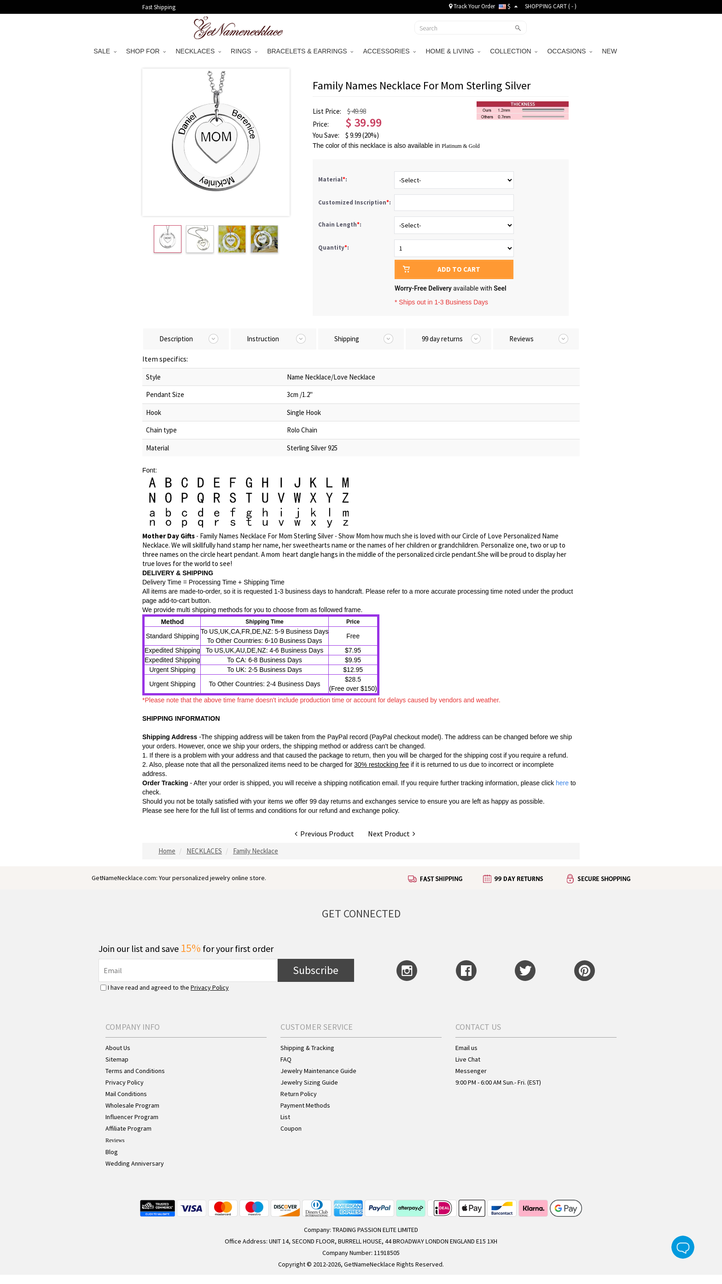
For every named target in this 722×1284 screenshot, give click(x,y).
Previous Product (324, 833)
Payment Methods (305, 1105)
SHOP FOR (146, 51)
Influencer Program (131, 1117)
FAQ (285, 1059)
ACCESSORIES (389, 51)
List (285, 1117)
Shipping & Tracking (307, 1048)
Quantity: (333, 247)
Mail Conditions (126, 1094)
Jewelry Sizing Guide (309, 1082)
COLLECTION (513, 51)
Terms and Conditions (135, 1071)
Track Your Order (472, 6)
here (182, 810)
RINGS (244, 51)
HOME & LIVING (452, 51)
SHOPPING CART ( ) (550, 6)
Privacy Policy (210, 987)
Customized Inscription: (355, 202)
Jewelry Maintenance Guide (318, 1071)
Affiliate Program (128, 1128)
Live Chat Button (682, 1247)
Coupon (291, 1128)
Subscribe (315, 970)
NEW (610, 51)
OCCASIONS (569, 51)
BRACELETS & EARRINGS (310, 51)
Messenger (471, 1071)
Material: (333, 179)
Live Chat (467, 1059)
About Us (117, 1048)
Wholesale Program (132, 1105)
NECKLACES (198, 51)
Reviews (114, 1140)
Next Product (391, 833)
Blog (111, 1152)
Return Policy (298, 1094)
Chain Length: (340, 224)
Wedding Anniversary (134, 1163)
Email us (466, 1048)
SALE (104, 51)
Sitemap (116, 1059)
